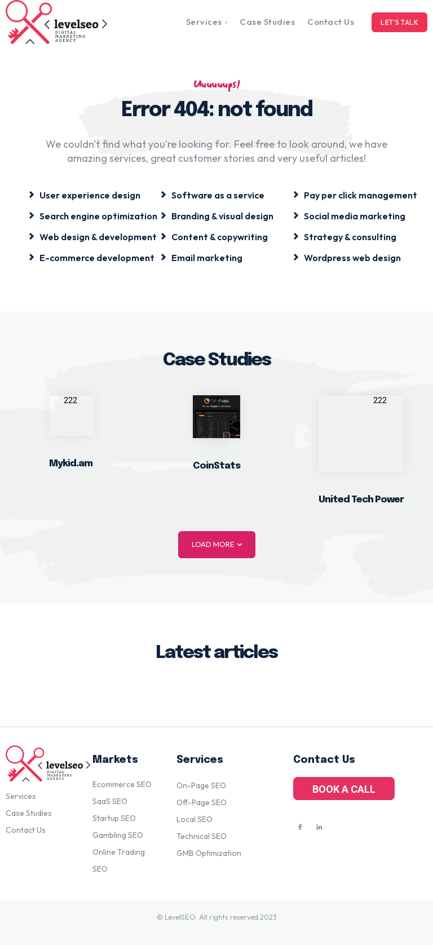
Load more (217, 544)
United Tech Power (361, 500)
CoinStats (216, 466)
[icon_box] (84, 194)
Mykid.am (70, 464)
